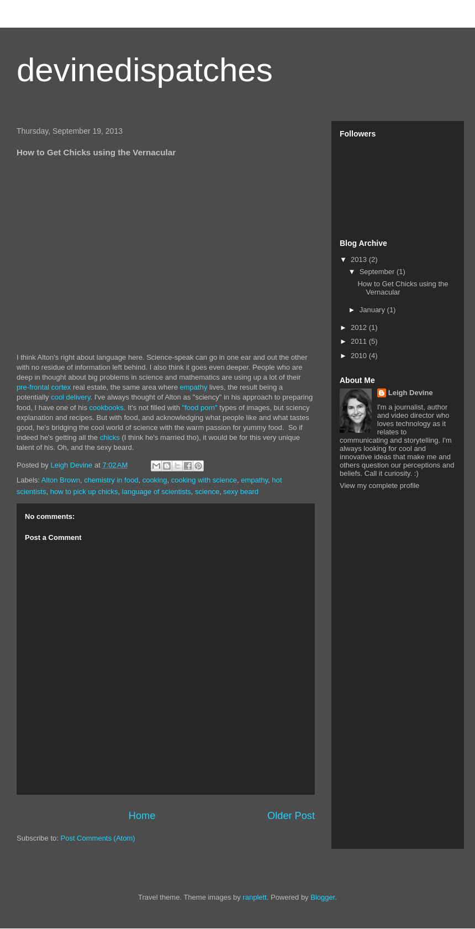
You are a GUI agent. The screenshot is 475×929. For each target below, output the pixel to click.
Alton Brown (60, 480)
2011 (360, 341)
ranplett (254, 897)
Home (142, 815)
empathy (194, 387)
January (373, 310)
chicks (110, 437)
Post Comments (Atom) (98, 838)
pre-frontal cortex (44, 387)
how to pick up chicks (84, 491)
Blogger (322, 897)
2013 (360, 259)
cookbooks (106, 407)
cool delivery (70, 397)
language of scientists (156, 491)
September (378, 271)
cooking (154, 480)
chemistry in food (111, 480)
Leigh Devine (410, 393)
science (207, 491)
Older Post (291, 815)
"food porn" (200, 407)
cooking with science (204, 480)
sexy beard (240, 491)
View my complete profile (379, 485)
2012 (360, 327)
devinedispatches (145, 69)
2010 (360, 355)
